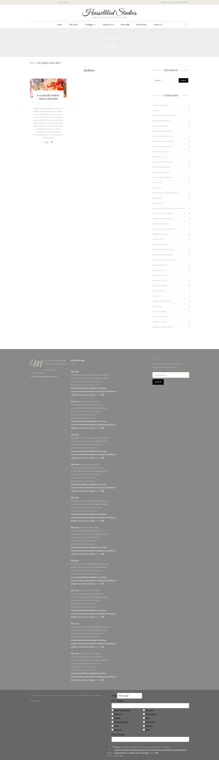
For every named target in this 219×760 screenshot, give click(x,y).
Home (59, 24)
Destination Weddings (163, 146)
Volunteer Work (160, 317)
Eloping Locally (160, 157)
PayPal (117, 718)
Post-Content (118, 734)
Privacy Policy (117, 756)
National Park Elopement (164, 229)
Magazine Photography (163, 214)
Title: (114, 696)
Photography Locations (164, 250)
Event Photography (162, 167)
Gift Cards (150, 722)
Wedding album (160, 322)
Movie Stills (125, 24)
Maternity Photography (163, 219)
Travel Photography (162, 301)
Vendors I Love (108, 24)
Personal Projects (161, 244)
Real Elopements (160, 265)
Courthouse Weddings (163, 136)
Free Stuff (157, 183)
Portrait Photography (163, 255)
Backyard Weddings (162, 121)
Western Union (121, 722)
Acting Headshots (161, 105)
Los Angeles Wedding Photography (169, 208)
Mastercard (150, 714)
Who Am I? (73, 24)
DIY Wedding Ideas (161, 152)
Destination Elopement (163, 141)
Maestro (118, 714)
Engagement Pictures (162, 162)
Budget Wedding (160, 126)
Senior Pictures (159, 281)
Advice (156, 110)
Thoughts (157, 296)
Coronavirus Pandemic (163, 131)
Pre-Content (118, 701)
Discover (149, 710)
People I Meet (158, 239)
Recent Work (141, 24)
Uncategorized (160, 311)
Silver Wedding (159, 291)
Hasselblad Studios (109, 13)
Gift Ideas (157, 188)
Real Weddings (159, 270)
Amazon (117, 730)
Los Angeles (158, 203)
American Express (122, 710)
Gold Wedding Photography (166, 193)
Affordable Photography (164, 116)
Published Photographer (164, 260)
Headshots (157, 198)
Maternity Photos (160, 224)
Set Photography (160, 286)
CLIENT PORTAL (167, 2)
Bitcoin (148, 726)
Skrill (147, 730)
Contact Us (157, 24)
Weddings (90, 24)
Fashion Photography (162, 177)
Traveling (157, 306)
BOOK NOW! (183, 2)
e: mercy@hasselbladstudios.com (44, 376)
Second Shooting (161, 275)
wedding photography (163, 327)
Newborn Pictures (161, 234)
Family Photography (162, 172)
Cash (116, 726)
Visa (147, 718)
